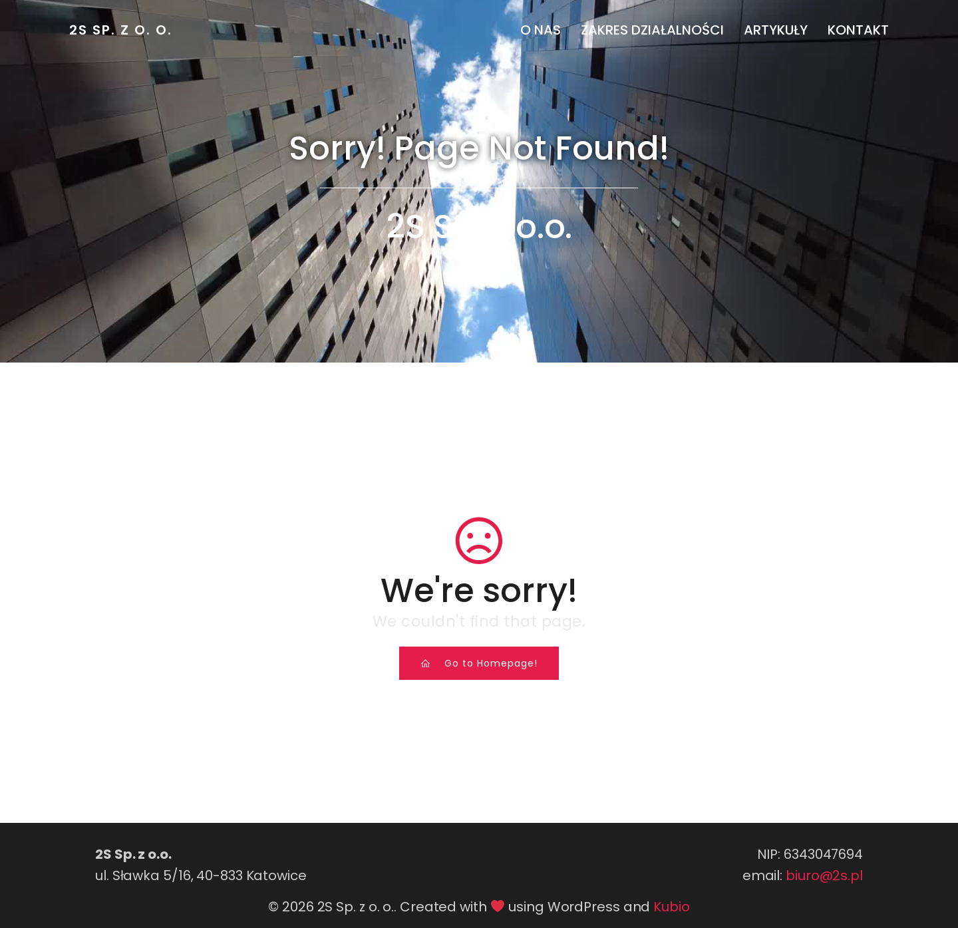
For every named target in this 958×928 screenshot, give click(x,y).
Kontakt (858, 30)
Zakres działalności (652, 30)
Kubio (671, 906)
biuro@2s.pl (824, 875)
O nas (540, 30)
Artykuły (776, 30)
